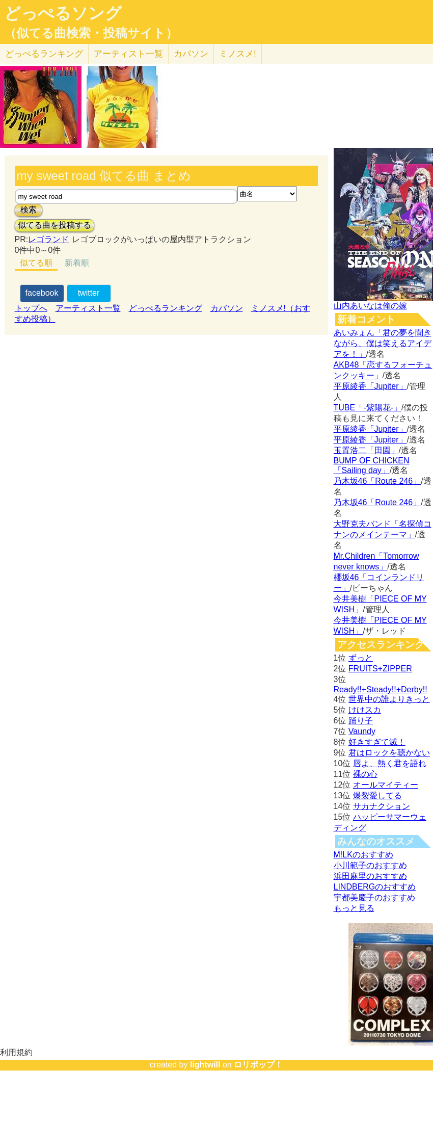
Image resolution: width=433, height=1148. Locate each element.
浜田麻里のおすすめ (370, 876)
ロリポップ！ (258, 1064)
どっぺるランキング (165, 308)
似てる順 (36, 262)
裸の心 (365, 774)
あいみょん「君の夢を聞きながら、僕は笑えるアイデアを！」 (382, 343)
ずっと (360, 658)
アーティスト (128, 54)
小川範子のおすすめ (370, 865)
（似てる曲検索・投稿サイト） (91, 33)
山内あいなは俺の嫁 (370, 305)
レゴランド (48, 239)
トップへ (31, 308)
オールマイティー (385, 784)
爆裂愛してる (377, 795)
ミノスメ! (237, 54)
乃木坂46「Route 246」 (377, 481)
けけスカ (364, 710)
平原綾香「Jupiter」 (370, 386)
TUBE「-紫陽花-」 (367, 407)
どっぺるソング (63, 13)
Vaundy (361, 731)
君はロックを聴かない (389, 752)
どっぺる (44, 54)
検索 (28, 209)
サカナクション (381, 806)
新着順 (77, 262)
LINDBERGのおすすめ (375, 886)
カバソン (191, 54)
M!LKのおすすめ (363, 854)
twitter (89, 293)
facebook (42, 293)
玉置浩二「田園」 (366, 450)
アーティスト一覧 (88, 308)
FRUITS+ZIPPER (380, 668)
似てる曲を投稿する (54, 225)
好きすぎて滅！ (376, 742)
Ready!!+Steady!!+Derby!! (380, 689)
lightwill (205, 1064)
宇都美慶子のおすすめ (374, 897)
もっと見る (354, 908)
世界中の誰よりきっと (389, 699)
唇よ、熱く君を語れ (389, 763)
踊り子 (360, 720)
